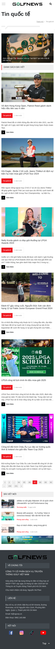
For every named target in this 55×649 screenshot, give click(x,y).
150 (9, 486)
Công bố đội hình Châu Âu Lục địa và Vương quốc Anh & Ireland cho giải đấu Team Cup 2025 (26, 448)
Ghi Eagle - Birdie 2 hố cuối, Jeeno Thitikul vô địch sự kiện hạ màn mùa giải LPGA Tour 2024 (27, 172)
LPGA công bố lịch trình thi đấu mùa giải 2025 (23, 380)
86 (30, 482)
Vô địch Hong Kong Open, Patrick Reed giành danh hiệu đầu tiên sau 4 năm (26, 107)
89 (46, 482)
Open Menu (3, 4)
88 (40, 482)
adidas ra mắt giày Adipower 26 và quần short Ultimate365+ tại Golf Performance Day (35, 502)
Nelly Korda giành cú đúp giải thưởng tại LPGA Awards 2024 (24, 241)
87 (35, 482)
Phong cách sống (23, 519)
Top (44, 643)
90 (51, 482)
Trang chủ (40, 22)
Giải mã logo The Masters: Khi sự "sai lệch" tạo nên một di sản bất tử (26, 59)
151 (16, 486)
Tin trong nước (22, 507)
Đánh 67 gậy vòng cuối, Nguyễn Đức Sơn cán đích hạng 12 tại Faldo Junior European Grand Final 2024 (26, 307)
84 (19, 482)
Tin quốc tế (7, 115)
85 (24, 482)
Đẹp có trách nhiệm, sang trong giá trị (32, 525)
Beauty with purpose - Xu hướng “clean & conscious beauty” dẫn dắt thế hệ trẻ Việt (33, 514)
